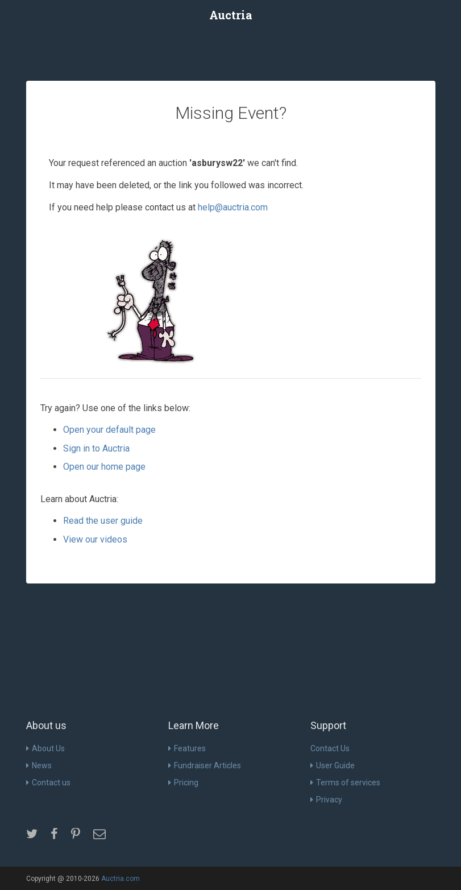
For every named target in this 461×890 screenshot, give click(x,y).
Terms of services (345, 782)
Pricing (183, 782)
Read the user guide (103, 520)
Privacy (326, 799)
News (39, 765)
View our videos (95, 539)
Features (187, 748)
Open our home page (104, 466)
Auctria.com (120, 879)
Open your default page (109, 429)
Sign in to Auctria (96, 448)
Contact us (48, 782)
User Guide (332, 765)
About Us (45, 748)
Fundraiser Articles (204, 765)
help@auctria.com (233, 207)
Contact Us (330, 748)
